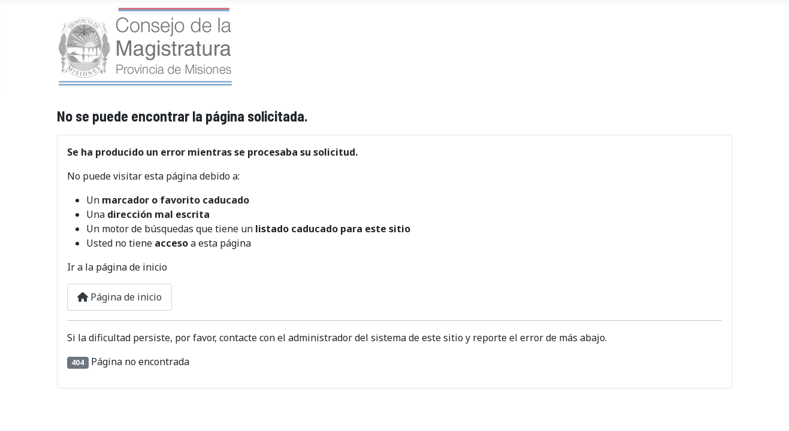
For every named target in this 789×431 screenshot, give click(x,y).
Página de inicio (119, 296)
